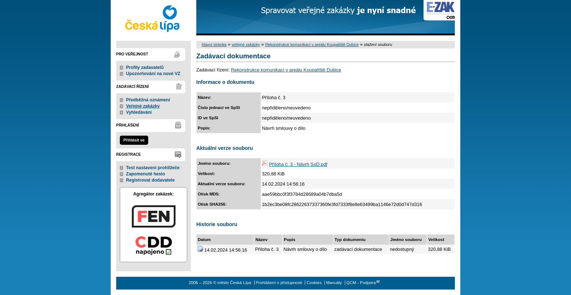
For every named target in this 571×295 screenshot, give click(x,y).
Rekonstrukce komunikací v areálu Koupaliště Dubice (312, 44)
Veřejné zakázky (143, 106)
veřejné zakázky (246, 44)
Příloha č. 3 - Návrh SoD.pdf (298, 164)
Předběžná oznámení (148, 99)
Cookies (314, 282)
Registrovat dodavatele (150, 180)
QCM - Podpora (361, 282)
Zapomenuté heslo (145, 173)
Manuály (334, 282)
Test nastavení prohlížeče (153, 167)
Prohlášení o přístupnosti (279, 282)
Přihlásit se (134, 140)
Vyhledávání (139, 112)
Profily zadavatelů (145, 67)
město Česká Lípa (153, 17)
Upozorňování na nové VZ (153, 73)
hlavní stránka (214, 44)
